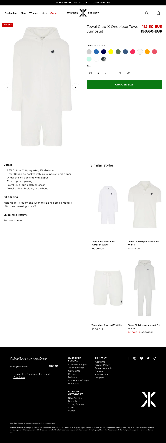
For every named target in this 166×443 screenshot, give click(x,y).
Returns (72, 374)
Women (33, 13)
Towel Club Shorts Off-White (106, 325)
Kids (44, 13)
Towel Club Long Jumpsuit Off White (144, 327)
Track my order (76, 367)
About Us (100, 361)
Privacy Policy (102, 365)
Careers (99, 371)
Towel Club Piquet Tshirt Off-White (143, 243)
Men (23, 13)
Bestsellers (11, 13)
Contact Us (74, 370)
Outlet (53, 13)
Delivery (72, 377)
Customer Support (78, 364)
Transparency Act (104, 368)
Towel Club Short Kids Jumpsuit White (103, 243)
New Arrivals (75, 398)
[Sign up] (52, 366)
